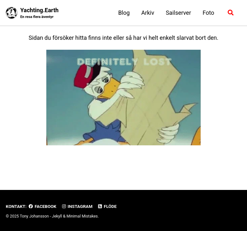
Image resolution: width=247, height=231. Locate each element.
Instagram (76, 206)
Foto (208, 12)
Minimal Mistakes (82, 216)
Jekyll (57, 216)
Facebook (42, 206)
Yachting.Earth (39, 13)
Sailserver (178, 12)
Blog (124, 12)
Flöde (107, 206)
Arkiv (147, 12)
